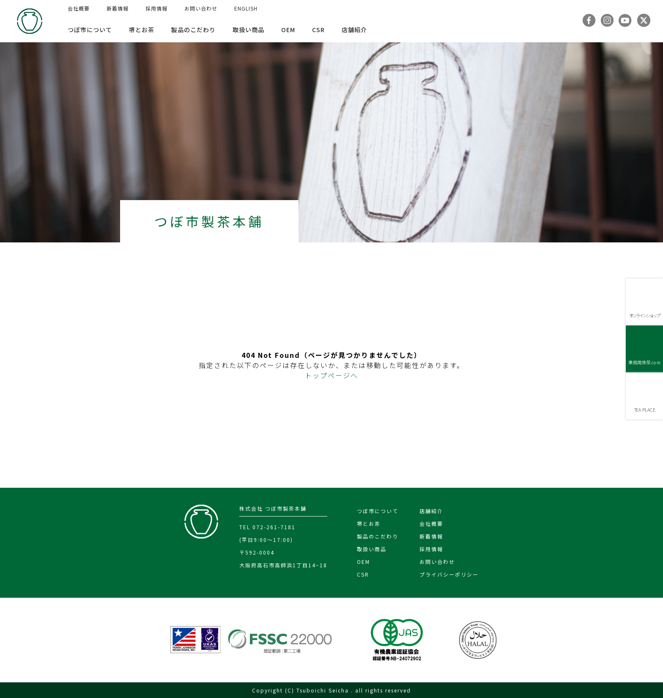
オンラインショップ (644, 315)
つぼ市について (90, 29)
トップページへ (331, 375)
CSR (318, 29)
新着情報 (118, 8)
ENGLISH (246, 8)
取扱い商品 (248, 29)
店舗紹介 (354, 29)
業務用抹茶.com (644, 362)
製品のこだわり (193, 29)
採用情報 (156, 8)
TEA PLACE (644, 410)
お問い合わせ (200, 8)
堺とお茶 (141, 29)
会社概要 (79, 8)
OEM (288, 29)
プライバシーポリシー (449, 574)
